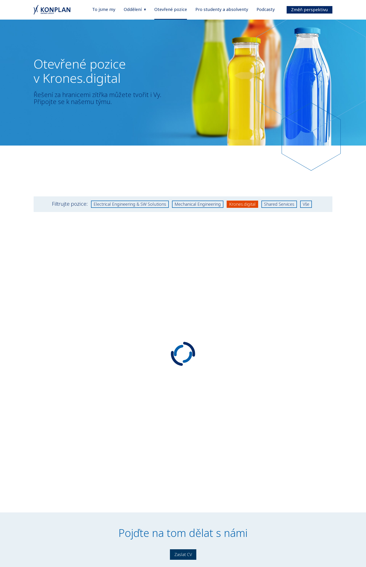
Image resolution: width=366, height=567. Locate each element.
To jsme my (103, 9)
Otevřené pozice (170, 9)
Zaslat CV (183, 554)
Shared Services (279, 204)
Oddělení (133, 9)
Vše (306, 204)
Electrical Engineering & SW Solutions (130, 204)
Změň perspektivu (309, 9)
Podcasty (266, 9)
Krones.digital (242, 204)
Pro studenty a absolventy (221, 9)
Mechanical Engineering (198, 204)
